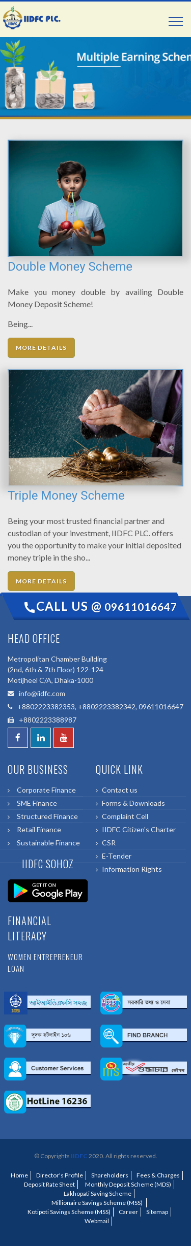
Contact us (120, 789)
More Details (41, 347)
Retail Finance (37, 829)
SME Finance (35, 803)
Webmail (97, 1221)
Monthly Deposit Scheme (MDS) (127, 1184)
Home (19, 1175)
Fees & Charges (158, 1175)
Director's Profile (59, 1175)
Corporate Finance (45, 789)
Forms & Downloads (133, 803)
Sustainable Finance (47, 842)
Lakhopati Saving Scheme (96, 1193)
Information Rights (132, 869)
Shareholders (109, 1175)
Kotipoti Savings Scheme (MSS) (68, 1212)
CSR (109, 842)
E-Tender (116, 855)
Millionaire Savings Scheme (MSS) (96, 1202)
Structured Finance (46, 816)
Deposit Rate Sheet (48, 1184)
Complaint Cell (125, 816)
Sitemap (157, 1212)
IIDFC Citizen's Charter (139, 829)
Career (128, 1212)
